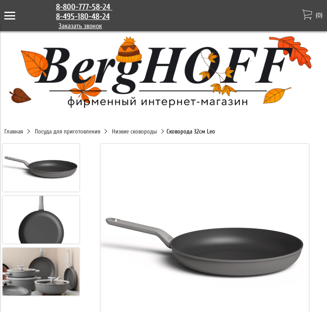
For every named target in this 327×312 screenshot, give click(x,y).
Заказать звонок (80, 26)
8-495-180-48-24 (83, 16)
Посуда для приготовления (67, 131)
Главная (13, 131)
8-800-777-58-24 (84, 7)
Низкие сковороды (134, 131)
